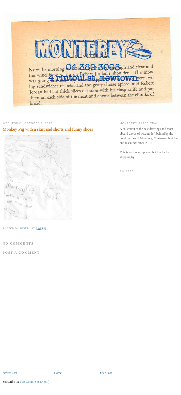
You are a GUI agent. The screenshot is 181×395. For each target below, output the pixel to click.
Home (58, 373)
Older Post (105, 373)
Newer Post (10, 373)
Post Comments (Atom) (34, 382)
